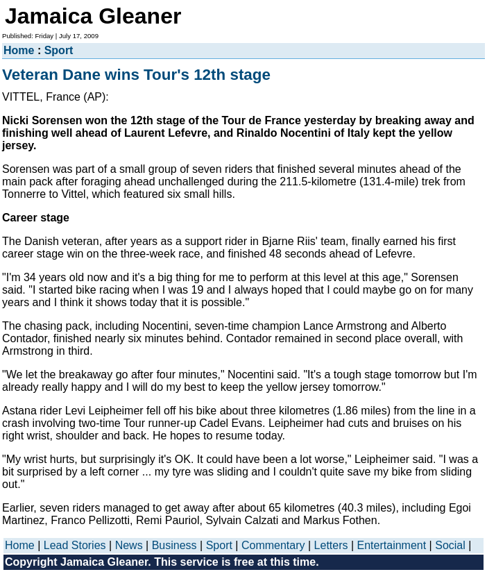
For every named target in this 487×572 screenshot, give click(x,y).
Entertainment (392, 545)
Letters (331, 545)
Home (18, 50)
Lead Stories (75, 545)
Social (450, 545)
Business (174, 545)
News (129, 545)
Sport (59, 50)
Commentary (273, 545)
